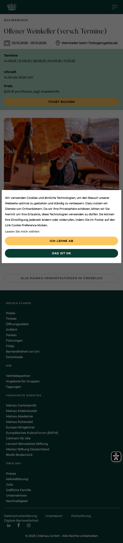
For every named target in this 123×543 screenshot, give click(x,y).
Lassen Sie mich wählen (22, 231)
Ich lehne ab (61, 241)
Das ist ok (61, 253)
